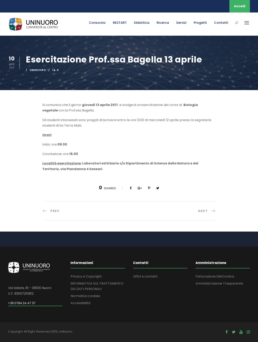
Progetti (200, 22)
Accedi (239, 6)
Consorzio (97, 22)
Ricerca (163, 22)
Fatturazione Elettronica (215, 276)
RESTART (120, 22)
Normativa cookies (85, 296)
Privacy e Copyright (86, 276)
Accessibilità (80, 303)
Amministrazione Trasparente (219, 283)
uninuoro (38, 70)
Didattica (141, 22)
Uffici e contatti (145, 276)
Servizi (181, 22)
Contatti (221, 22)
